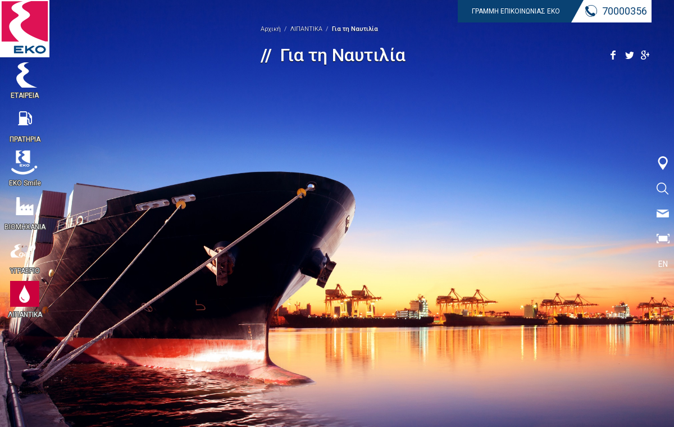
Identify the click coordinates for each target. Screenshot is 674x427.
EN (663, 264)
